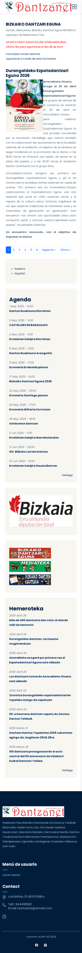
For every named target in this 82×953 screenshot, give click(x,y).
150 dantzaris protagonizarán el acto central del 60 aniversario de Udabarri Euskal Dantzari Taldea (36, 756)
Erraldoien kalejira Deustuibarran (33, 466)
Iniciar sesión (11, 875)
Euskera (20, 269)
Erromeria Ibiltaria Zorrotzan (29, 409)
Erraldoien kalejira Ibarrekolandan (34, 438)
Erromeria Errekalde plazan (28, 367)
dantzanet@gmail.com (34, 908)
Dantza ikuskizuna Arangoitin (30, 353)
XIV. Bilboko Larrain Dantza (28, 452)
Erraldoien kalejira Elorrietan (29, 339)
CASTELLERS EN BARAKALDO (28, 325)
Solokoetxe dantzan (23, 423)
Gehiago (67, 475)
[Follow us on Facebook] (36, 945)
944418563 (24, 904)
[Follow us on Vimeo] (45, 945)
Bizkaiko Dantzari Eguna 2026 (30, 381)
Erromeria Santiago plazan (28, 395)
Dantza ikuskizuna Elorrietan (30, 311)
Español (20, 273)
